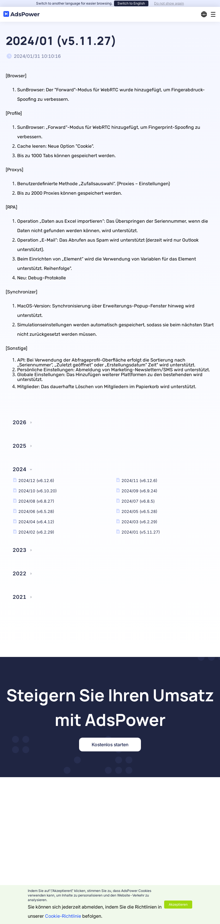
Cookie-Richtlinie (63, 916)
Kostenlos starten (110, 744)
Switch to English (131, 3)
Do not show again (169, 3)
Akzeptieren (178, 904)
